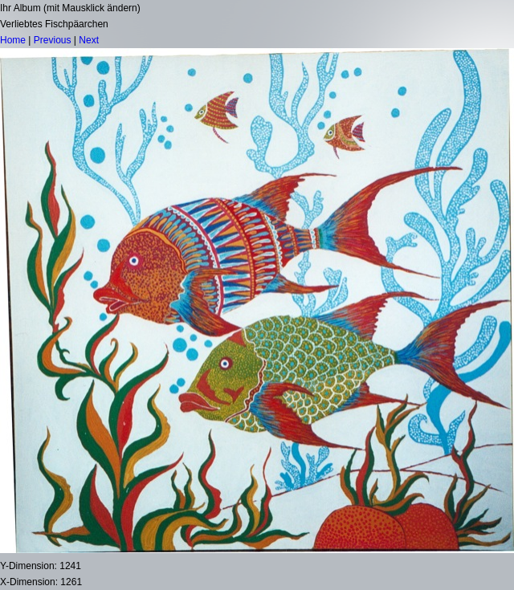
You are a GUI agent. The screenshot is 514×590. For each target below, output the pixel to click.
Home (13, 40)
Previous (52, 40)
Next (89, 40)
